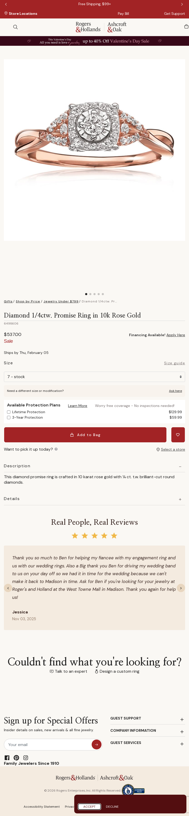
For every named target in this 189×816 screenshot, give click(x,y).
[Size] (94, 377)
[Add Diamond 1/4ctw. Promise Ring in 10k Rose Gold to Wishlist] (178, 434)
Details (12, 498)
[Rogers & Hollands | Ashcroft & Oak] (101, 26)
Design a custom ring (119, 670)
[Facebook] (7, 757)
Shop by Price (28, 301)
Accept (89, 807)
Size (8, 364)
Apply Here (175, 335)
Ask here (175, 391)
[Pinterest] (16, 757)
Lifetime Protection (97, 412)
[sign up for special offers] (97, 744)
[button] (77, 405)
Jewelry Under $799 (61, 301)
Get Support (174, 13)
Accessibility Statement (42, 806)
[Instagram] (26, 757)
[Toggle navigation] (6, 27)
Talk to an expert (71, 670)
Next (182, 4)
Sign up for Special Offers (51, 725)
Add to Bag (85, 434)
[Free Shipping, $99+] (94, 4)
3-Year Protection (97, 417)
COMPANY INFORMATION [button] (133, 729)
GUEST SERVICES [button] (125, 742)
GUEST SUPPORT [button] (125, 717)
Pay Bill (123, 13)
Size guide (174, 363)
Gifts (8, 301)
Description (17, 465)
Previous (6, 4)
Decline (112, 807)
